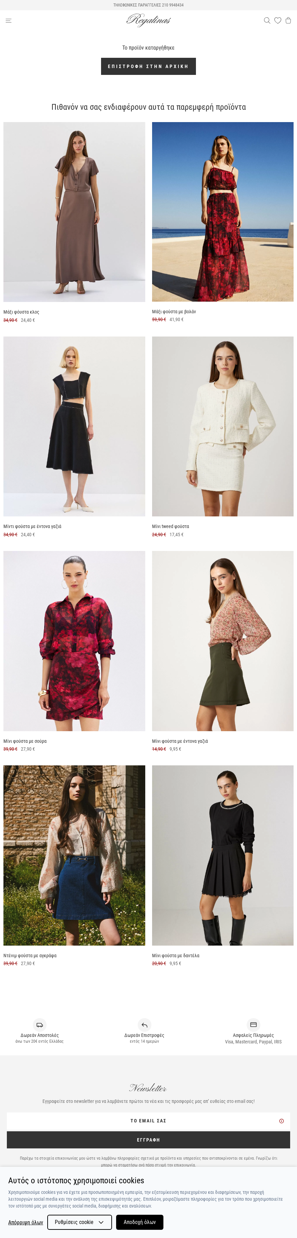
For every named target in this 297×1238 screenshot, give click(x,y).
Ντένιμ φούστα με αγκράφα (30, 955)
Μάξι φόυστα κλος (21, 312)
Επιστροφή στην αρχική (148, 66)
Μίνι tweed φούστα (170, 526)
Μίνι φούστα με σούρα (25, 741)
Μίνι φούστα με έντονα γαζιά (180, 741)
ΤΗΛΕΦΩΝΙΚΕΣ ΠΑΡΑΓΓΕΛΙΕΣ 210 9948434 (148, 5)
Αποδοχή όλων (140, 1222)
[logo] (148, 21)
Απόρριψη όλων (25, 1222)
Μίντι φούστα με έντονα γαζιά (32, 526)
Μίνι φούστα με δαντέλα (175, 955)
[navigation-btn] (65, 20)
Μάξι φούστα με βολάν (174, 311)
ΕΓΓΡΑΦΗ (148, 1140)
